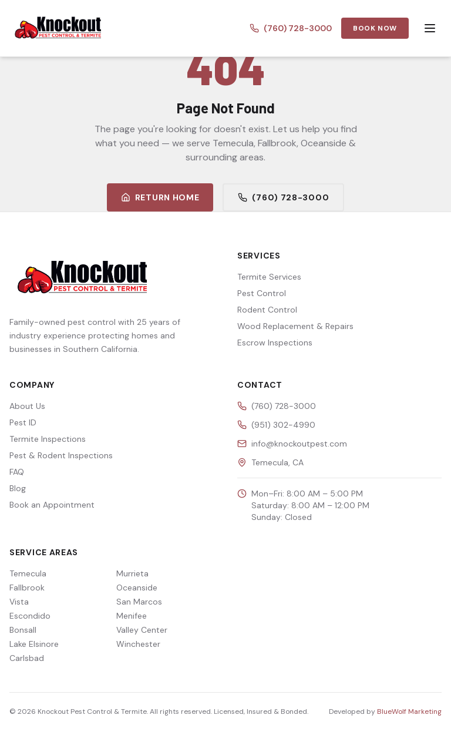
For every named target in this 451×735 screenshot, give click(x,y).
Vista (19, 601)
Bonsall (22, 630)
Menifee (131, 615)
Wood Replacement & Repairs (295, 326)
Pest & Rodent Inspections (61, 455)
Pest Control (261, 293)
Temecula (27, 573)
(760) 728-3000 (291, 28)
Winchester (138, 644)
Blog (17, 488)
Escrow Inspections (274, 342)
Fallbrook (27, 587)
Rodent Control (267, 309)
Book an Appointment (52, 504)
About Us (27, 406)
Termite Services (269, 276)
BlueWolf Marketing (409, 711)
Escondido (30, 615)
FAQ (16, 471)
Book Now (375, 28)
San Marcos (139, 601)
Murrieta (132, 573)
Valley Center (141, 630)
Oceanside (136, 587)
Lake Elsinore (34, 644)
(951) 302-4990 (283, 424)
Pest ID (22, 422)
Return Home (160, 197)
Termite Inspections (47, 439)
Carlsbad (26, 658)
